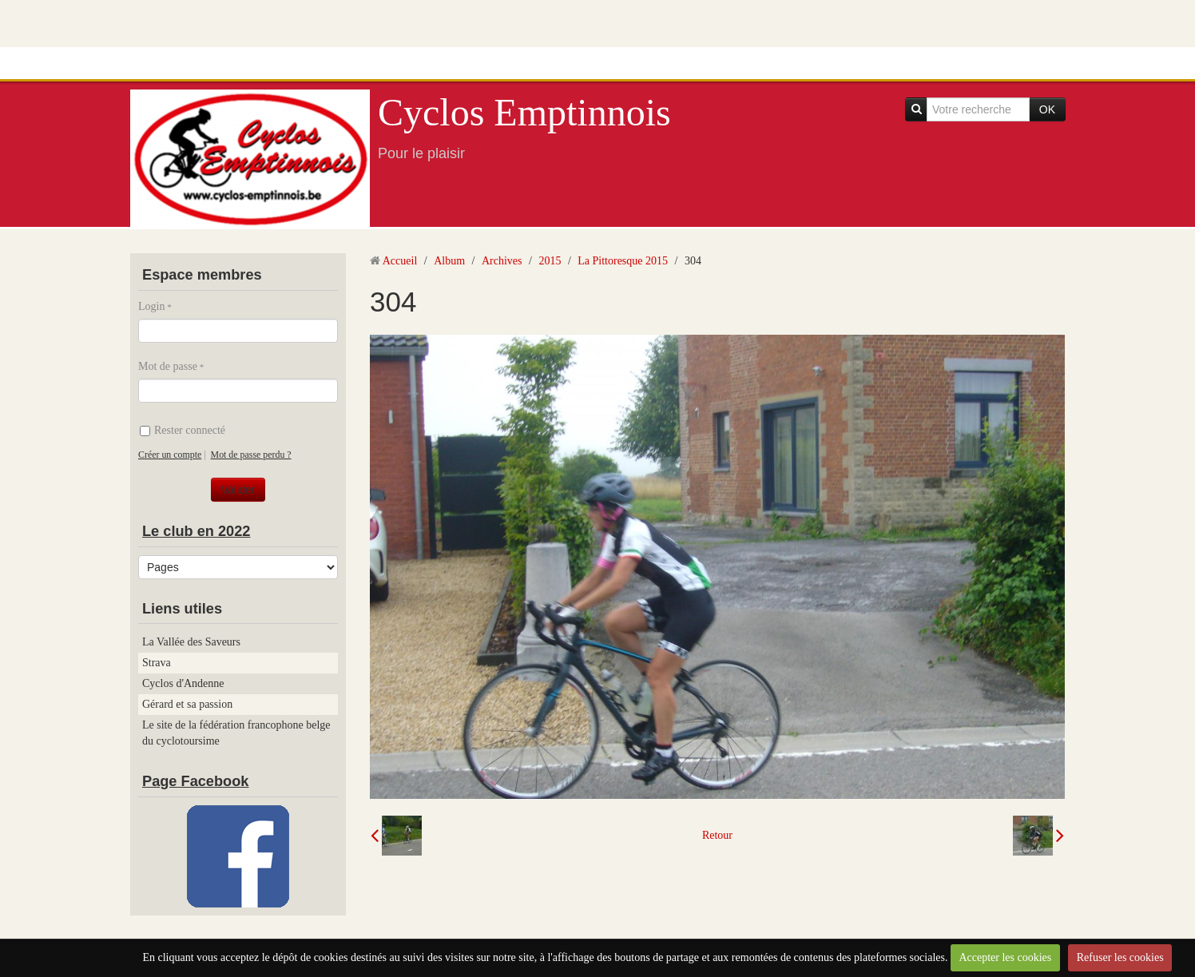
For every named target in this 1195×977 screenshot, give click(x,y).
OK (1047, 109)
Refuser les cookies (1120, 957)
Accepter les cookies (1005, 957)
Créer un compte (169, 454)
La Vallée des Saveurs (191, 642)
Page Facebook (195, 781)
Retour (717, 835)
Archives (502, 261)
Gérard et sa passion (187, 704)
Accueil (400, 261)
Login (151, 306)
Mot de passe (167, 366)
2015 (549, 261)
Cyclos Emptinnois (524, 112)
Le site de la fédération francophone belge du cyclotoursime (236, 733)
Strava (156, 663)
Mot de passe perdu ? (251, 454)
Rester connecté (182, 430)
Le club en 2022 (196, 531)
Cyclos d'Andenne (183, 683)
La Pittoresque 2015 (623, 261)
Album (449, 261)
